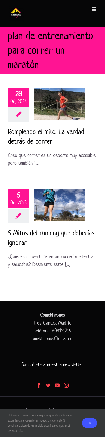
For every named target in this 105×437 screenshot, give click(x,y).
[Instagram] (66, 385)
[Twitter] (48, 385)
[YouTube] (57, 385)
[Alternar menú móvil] (94, 9)
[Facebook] (39, 385)
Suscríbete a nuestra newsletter (52, 364)
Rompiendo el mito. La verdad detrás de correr (46, 136)
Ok (89, 423)
